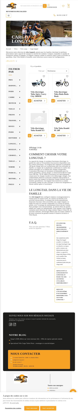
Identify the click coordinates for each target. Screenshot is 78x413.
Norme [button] (12, 167)
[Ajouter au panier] (29, 100)
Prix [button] (11, 80)
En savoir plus (14, 403)
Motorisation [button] (14, 178)
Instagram (14, 324)
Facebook (10, 324)
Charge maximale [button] (14, 155)
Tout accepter (48, 408)
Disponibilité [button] (14, 85)
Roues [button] (11, 126)
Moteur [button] (12, 103)
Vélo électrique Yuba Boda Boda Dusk (61, 94)
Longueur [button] (13, 144)
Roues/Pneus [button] (14, 149)
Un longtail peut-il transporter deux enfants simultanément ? (62, 228)
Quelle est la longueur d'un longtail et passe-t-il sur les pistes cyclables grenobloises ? (62, 277)
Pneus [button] (11, 184)
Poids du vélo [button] (14, 173)
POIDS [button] (11, 132)
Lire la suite (10, 61)
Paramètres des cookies (13, 408)
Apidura (52, 390)
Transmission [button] (14, 120)
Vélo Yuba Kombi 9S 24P (61, 129)
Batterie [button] (13, 138)
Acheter (38, 101)
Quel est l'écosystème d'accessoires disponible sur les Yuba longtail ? (61, 294)
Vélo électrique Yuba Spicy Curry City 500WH (38, 94)
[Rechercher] (45, 6)
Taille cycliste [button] (14, 161)
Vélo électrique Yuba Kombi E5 (37, 129)
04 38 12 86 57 (62, 15)
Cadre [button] (12, 97)
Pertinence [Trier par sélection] (58, 71)
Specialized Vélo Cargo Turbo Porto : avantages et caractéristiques (33, 343)
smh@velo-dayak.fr (18, 360)
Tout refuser (31, 408)
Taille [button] (12, 109)
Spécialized (53, 388)
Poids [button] (11, 91)
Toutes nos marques (55, 385)
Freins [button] (12, 115)
